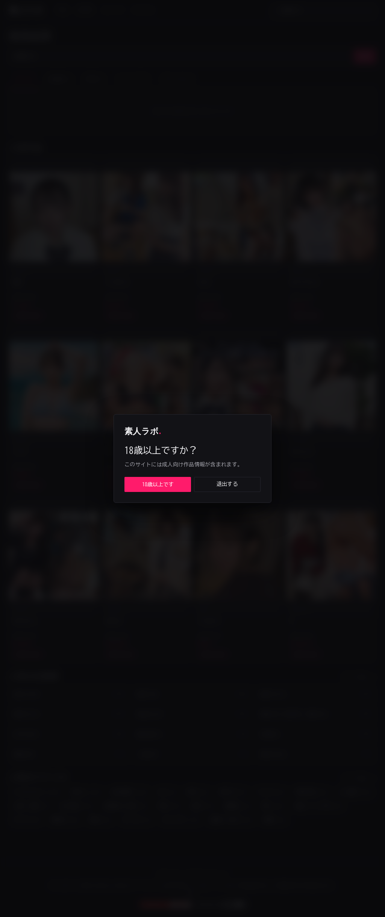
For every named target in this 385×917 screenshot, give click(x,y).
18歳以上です (158, 484)
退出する (227, 484)
